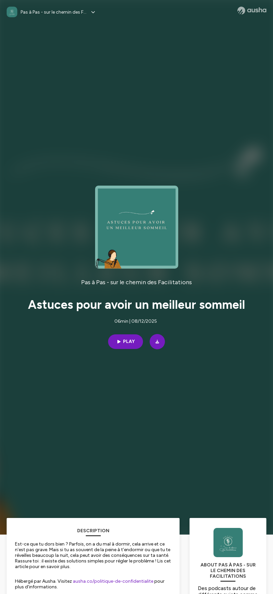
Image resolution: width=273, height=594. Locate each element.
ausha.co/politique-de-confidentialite (113, 581)
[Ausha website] (251, 11)
